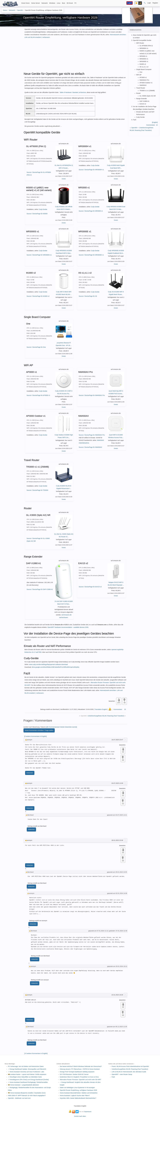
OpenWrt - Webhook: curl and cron (19, 1098)
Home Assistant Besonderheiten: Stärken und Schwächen (78, 1093)
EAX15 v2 (142, 104)
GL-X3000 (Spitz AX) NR (147, 96)
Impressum (87, 1111)
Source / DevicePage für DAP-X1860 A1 (40, 589)
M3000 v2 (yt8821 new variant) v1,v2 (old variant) (147, 52)
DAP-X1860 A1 (144, 101)
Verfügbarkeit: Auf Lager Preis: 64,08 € (115, 443)
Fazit (134, 120)
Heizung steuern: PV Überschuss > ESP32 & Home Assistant (80, 1069)
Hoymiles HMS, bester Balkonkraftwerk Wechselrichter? (78, 1098)
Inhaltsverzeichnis (135, 30)
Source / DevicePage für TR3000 (37, 490)
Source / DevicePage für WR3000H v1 (91, 169)
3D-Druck (70, 3)
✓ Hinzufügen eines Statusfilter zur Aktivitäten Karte (25, 1077)
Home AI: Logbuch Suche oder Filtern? (75, 1095)
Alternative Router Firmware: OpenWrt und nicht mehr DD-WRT (80, 1079)
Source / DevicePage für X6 (88, 296)
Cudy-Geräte (140, 117)
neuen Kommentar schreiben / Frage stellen (39, 730)
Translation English (100, 709)
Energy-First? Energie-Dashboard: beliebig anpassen (77, 1072)
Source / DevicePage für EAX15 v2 (90, 587)
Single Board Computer (144, 69)
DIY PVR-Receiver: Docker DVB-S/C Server (74, 1074)
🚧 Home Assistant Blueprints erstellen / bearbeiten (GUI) (27, 1093)
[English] (155, 122)
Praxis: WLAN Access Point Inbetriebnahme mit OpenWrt (130, 1066)
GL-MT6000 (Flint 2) (146, 45)
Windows (52, 3)
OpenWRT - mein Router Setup (122, 1074)
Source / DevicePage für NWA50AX (90, 447)
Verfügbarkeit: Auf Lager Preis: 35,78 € (115, 214)
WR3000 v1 (143, 56)
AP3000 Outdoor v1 (145, 83)
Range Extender (141, 98)
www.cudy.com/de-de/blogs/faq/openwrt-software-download (48, 664)
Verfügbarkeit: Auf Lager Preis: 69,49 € (115, 399)
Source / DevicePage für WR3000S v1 (39, 255)
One (140, 72)
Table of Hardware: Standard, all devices (73, 92)
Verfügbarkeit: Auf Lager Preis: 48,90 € (115, 173)
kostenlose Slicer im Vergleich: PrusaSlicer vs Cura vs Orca (79, 1077)
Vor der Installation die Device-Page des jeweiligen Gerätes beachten (144, 108)
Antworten (29, 773)
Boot (63, 3)
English (129, 3)
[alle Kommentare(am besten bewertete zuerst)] (61, 727)
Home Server (35, 3)
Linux (58, 3)
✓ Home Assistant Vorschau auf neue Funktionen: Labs (26, 1072)
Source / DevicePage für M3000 (37, 213)
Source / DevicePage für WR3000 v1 (91, 211)
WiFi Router (140, 43)
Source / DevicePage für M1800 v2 (38, 296)
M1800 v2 (142, 64)
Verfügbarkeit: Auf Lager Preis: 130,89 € (63, 173)
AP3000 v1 (143, 77)
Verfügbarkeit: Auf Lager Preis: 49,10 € (63, 494)
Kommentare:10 (152, 125)
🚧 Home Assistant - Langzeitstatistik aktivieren (23, 1085)
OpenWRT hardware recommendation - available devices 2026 (67, 627)
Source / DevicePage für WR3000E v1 (91, 255)
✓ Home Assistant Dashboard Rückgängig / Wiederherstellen (28, 1082)
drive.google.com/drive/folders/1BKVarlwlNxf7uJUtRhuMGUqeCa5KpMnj (55, 667)
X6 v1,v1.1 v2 (143, 67)
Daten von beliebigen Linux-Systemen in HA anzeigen (77, 1087)
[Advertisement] (143, 149)
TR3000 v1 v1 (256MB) (147, 90)
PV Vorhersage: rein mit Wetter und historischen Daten (26, 1066)
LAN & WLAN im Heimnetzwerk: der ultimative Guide (129, 1072)
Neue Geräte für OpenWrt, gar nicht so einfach (144, 36)
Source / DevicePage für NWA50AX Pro (92, 395)
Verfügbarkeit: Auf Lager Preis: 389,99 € (63, 542)
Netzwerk (45, 3)
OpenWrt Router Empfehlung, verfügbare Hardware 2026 (78, 1090)
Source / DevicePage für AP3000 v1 (38, 395)
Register (155, 3)
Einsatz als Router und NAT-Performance (145, 113)
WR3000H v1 (143, 48)
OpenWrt (134, 127)
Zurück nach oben (80, 1116)
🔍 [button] (145, 3)
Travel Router (140, 88)
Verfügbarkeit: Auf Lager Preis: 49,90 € (63, 258)
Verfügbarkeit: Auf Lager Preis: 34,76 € (115, 258)
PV (75, 3)
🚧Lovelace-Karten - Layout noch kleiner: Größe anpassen (27, 1074)
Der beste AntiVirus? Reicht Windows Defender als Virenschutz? (81, 1066)
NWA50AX (142, 85)
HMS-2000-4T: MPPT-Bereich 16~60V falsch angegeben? (27, 1095)
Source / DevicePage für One (36, 347)
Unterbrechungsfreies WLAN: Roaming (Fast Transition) (106, 716)
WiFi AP (138, 75)
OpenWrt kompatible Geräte (142, 40)
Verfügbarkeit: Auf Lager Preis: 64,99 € (115, 590)
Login (149, 3)
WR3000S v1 (143, 59)
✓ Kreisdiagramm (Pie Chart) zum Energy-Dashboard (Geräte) (28, 1079)
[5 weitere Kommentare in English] (35, 736)
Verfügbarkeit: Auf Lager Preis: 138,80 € (63, 350)
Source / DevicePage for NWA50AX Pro (92, 435)
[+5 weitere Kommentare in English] (35, 1053)
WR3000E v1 (143, 61)
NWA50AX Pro (144, 80)
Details (64, 179)
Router (138, 93)
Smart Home (25, 3)
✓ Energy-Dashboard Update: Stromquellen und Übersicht (27, 1069)
